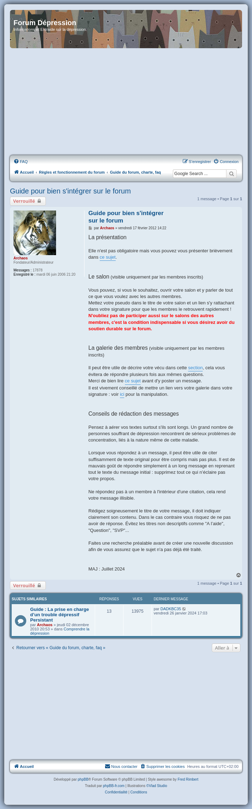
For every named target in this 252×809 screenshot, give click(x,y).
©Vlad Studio (156, 786)
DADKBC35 (170, 609)
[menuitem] (20, 161)
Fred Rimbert (187, 779)
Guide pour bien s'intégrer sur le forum (70, 191)
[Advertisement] (126, 102)
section (195, 367)
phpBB (83, 779)
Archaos (20, 258)
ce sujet (108, 257)
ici (122, 394)
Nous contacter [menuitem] (121, 766)
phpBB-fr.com (114, 786)
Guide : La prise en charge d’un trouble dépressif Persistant (59, 615)
